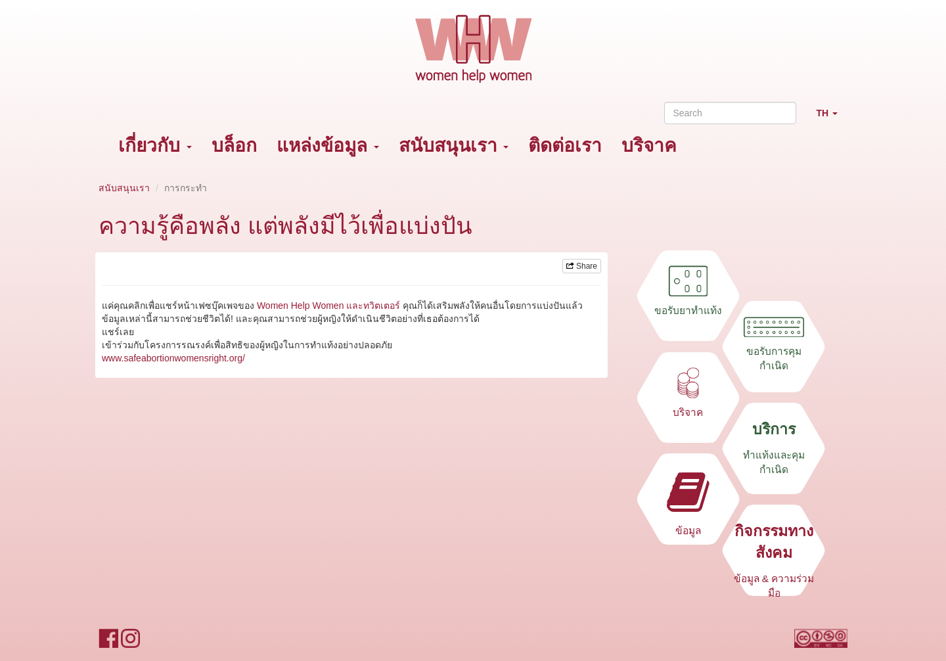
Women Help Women (300, 305)
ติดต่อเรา (565, 145)
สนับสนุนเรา (454, 145)
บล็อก (234, 145)
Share (581, 266)
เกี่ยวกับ (155, 145)
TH (831, 118)
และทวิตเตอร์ (373, 305)
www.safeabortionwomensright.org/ (173, 358)
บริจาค (649, 145)
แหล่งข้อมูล (328, 145)
